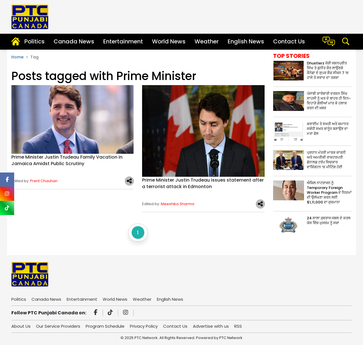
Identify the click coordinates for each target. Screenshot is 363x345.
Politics (34, 41)
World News (168, 41)
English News (246, 41)
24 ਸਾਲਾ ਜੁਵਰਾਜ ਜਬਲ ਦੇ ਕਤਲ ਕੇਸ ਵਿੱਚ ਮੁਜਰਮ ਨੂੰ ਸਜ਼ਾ (329, 220)
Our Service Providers (58, 326)
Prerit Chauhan (44, 181)
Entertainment (123, 41)
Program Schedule (105, 326)
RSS (238, 326)
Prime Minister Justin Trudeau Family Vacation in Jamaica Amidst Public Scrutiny (67, 160)
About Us (21, 326)
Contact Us (289, 41)
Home (17, 57)
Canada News (74, 41)
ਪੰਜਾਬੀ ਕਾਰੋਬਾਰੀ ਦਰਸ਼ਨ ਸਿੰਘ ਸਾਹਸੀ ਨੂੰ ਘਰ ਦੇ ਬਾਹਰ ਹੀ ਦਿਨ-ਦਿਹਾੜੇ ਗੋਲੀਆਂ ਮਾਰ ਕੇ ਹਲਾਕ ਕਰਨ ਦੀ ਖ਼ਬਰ (329, 101)
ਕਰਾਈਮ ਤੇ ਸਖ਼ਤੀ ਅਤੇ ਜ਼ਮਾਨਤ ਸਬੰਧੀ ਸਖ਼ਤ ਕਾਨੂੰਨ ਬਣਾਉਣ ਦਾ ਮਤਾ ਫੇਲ (328, 128)
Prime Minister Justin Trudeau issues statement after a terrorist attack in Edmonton (203, 183)
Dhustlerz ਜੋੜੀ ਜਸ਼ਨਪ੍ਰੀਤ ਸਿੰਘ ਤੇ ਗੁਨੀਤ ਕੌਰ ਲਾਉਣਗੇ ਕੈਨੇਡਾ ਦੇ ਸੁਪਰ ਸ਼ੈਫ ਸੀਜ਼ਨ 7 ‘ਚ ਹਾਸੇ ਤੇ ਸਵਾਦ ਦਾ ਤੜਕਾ (328, 70)
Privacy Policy (144, 326)
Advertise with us (211, 326)
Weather (207, 41)
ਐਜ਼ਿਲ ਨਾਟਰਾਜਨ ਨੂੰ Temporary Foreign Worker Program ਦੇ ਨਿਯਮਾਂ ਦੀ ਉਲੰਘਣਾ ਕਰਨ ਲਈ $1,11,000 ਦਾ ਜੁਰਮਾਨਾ (329, 192)
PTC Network (230, 337)
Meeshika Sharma (177, 204)
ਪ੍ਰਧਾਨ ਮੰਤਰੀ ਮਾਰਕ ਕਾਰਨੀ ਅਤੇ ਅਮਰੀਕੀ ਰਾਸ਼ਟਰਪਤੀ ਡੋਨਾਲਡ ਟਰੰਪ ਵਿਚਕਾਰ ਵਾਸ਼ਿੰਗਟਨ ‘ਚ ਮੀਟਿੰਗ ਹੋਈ (326, 160)
